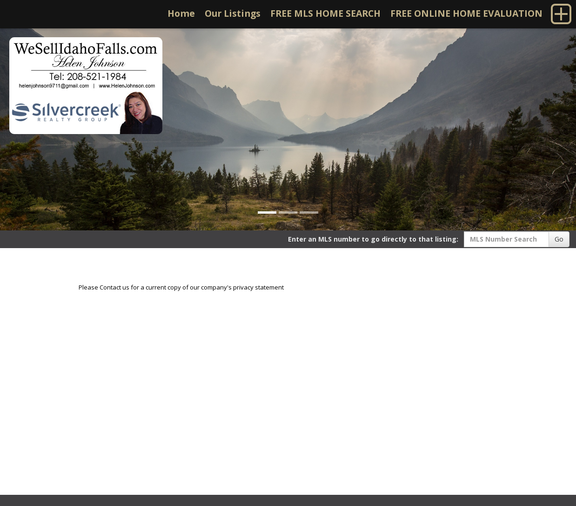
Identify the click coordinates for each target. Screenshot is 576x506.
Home (181, 13)
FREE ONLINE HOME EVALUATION (466, 13)
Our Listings (233, 13)
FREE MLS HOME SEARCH (325, 13)
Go (559, 239)
